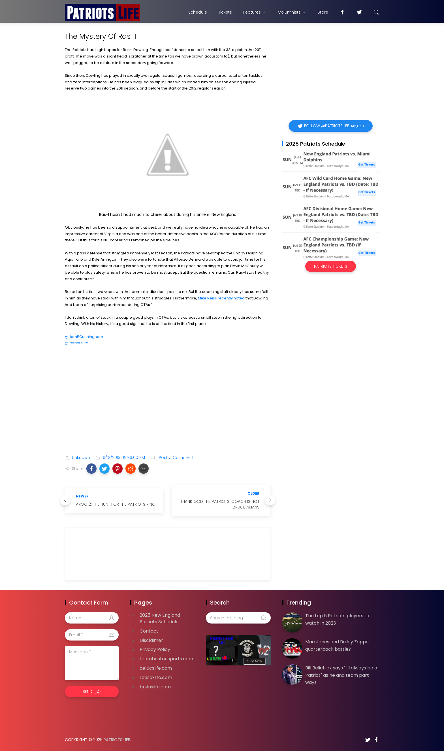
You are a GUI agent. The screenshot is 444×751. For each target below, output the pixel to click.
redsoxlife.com (156, 677)
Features (254, 12)
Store (323, 12)
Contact (149, 631)
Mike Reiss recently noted (221, 298)
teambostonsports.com (166, 659)
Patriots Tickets (330, 266)
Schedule (197, 12)
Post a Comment (176, 457)
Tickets (225, 12)
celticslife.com (156, 668)
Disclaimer (151, 640)
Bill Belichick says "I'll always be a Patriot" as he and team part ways (341, 675)
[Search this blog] (238, 618)
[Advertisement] (167, 405)
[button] (91, 468)
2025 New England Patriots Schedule (160, 618)
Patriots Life (117, 740)
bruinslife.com (155, 687)
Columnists (292, 12)
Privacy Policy (155, 649)
